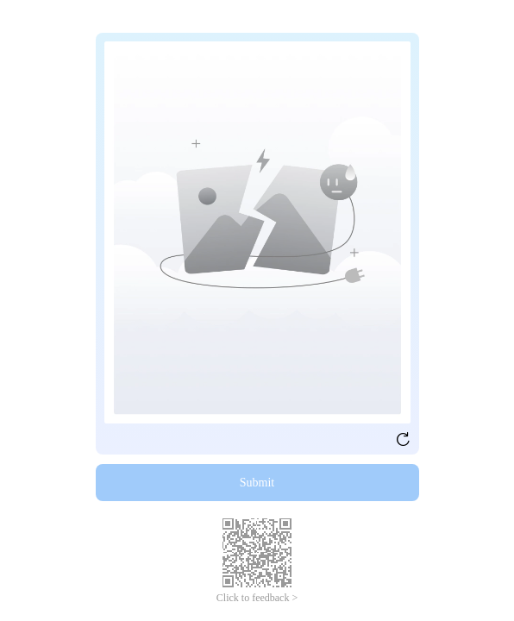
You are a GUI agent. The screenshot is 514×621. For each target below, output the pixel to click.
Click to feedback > (257, 598)
